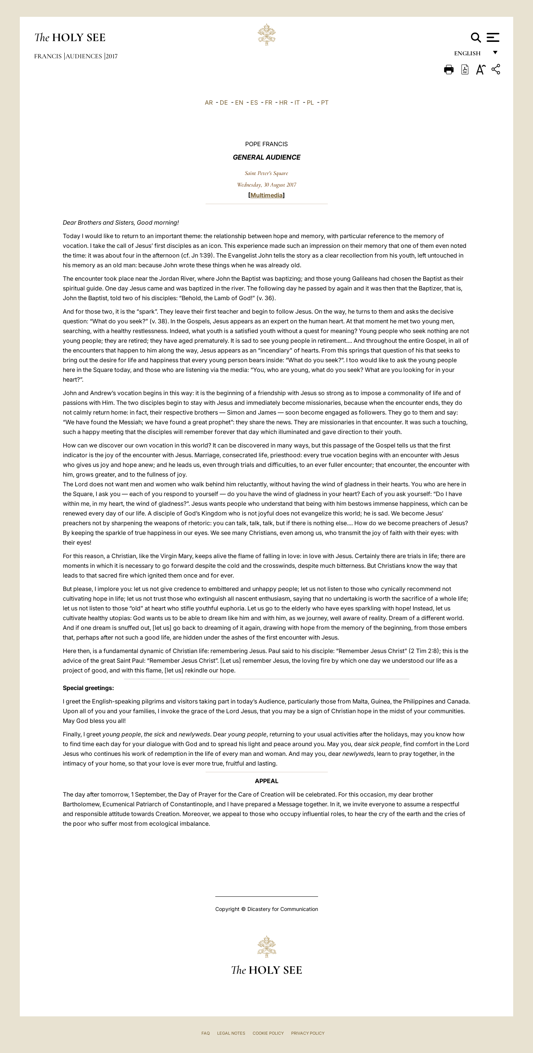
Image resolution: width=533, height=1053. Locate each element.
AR (209, 102)
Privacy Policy (307, 1033)
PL (310, 102)
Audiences (84, 56)
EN (239, 102)
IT (297, 102)
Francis (48, 56)
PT (325, 102)
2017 (112, 56)
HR (283, 102)
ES (254, 102)
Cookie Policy (268, 1033)
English (470, 55)
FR (268, 102)
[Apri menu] (492, 37)
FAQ (205, 1033)
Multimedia (266, 195)
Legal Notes (231, 1033)
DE (224, 102)
